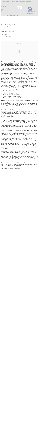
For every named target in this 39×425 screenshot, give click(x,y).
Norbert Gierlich (7, 36)
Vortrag (5, 34)
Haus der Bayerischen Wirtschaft (11, 24)
